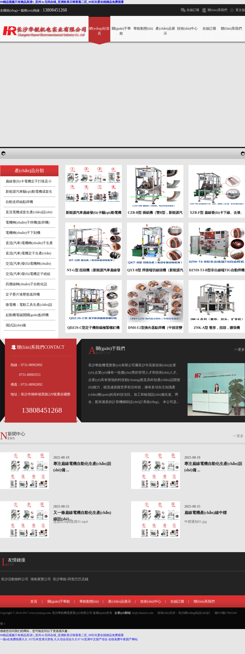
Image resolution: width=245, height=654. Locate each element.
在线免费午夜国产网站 (123, 639)
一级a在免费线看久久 (14, 639)
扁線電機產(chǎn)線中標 (205, 513)
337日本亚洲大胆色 (40, 639)
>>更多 (239, 349)
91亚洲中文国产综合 (94, 639)
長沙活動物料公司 (14, 579)
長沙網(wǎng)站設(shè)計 (194, 613)
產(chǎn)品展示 (119, 601)
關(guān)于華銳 (58, 601)
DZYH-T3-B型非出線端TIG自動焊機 (217, 270)
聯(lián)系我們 (217, 10)
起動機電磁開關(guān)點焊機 (27, 315)
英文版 (240, 10)
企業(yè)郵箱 (122, 613)
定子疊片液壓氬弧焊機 (23, 294)
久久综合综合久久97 (67, 639)
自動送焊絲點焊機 (19, 202)
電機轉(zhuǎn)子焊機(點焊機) (28, 222)
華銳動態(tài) (89, 601)
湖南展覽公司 (40, 579)
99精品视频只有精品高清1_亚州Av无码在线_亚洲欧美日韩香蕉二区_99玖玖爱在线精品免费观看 (62, 2)
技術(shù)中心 (150, 601)
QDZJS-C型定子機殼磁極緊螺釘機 (93, 328)
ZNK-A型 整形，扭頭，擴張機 (217, 328)
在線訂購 (193, 10)
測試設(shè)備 (16, 325)
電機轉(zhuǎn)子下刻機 (23, 233)
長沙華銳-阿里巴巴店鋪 (70, 579)
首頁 (33, 601)
